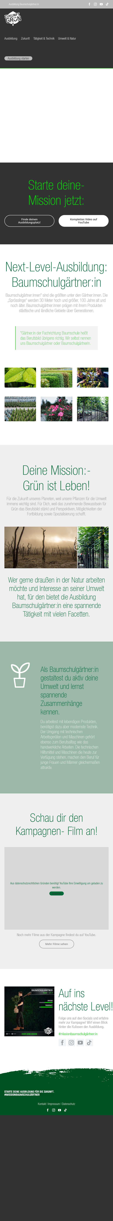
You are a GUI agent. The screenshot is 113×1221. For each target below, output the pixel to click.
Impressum (54, 1103)
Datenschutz (68, 1103)
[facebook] (62, 1042)
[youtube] (80, 1042)
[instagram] (71, 1042)
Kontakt (42, 1103)
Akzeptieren (56, 893)
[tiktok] (89, 1042)
